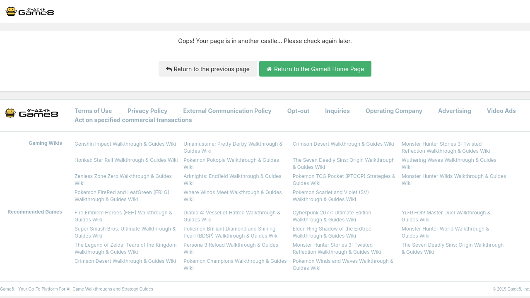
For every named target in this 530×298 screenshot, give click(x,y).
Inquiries (337, 110)
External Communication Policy (227, 110)
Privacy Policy (147, 110)
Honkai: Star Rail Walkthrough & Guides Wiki (126, 160)
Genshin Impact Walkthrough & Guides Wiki (125, 144)
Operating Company (394, 110)
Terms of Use (93, 110)
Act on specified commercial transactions (133, 119)
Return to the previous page (208, 68)
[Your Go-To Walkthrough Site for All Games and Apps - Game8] (29, 12)
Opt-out (298, 110)
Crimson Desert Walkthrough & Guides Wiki (343, 144)
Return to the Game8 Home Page (315, 68)
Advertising (454, 110)
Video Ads (501, 110)
